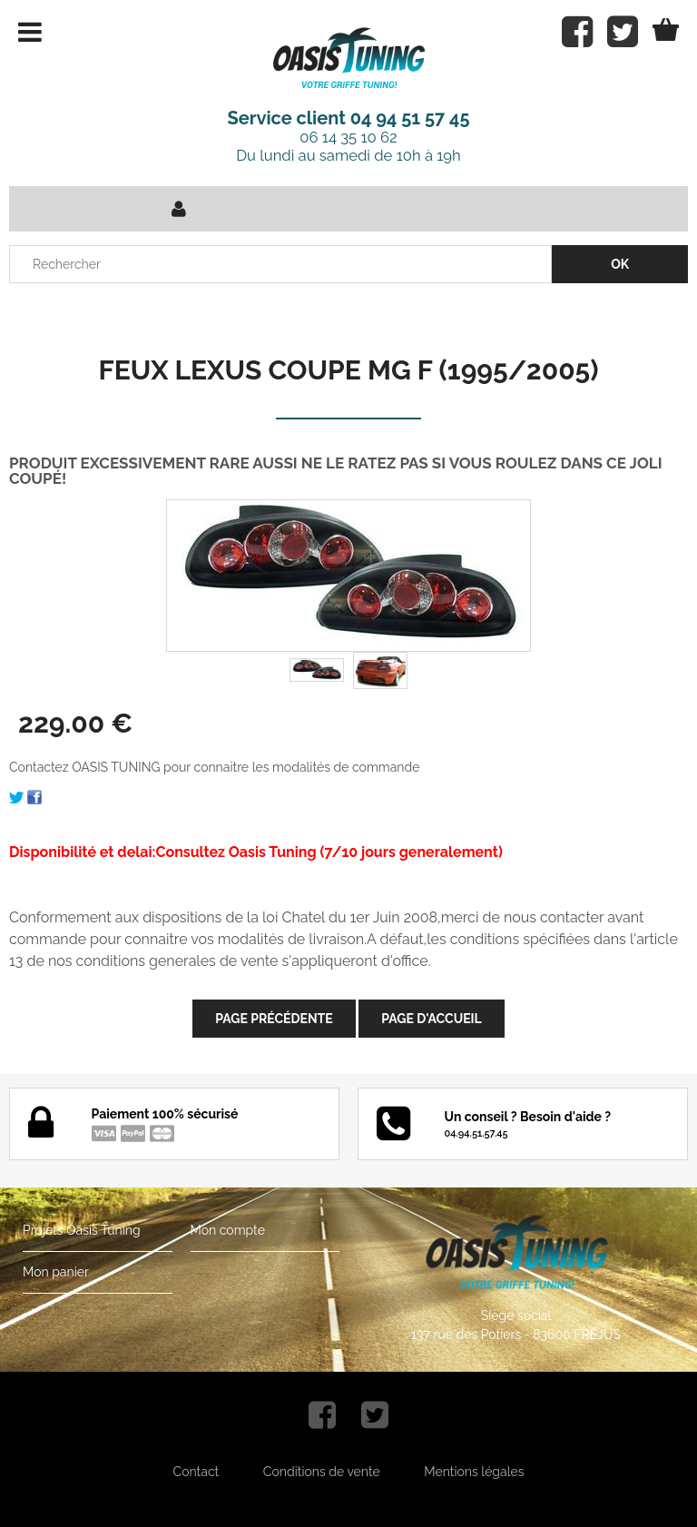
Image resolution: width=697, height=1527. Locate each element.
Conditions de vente (321, 1471)
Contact (196, 1471)
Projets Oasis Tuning (82, 1230)
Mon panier (56, 1272)
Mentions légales (474, 1471)
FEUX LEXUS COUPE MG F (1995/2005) (349, 370)
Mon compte (228, 1230)
